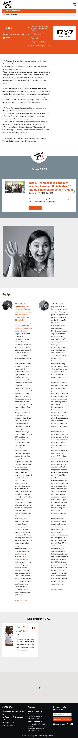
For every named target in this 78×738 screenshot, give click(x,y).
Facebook (34, 38)
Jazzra (15, 4)
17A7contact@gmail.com (40, 46)
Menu (75, 4)
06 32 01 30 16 (33, 731)
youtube (72, 724)
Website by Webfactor (47, 735)
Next (75, 191)
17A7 (39, 193)
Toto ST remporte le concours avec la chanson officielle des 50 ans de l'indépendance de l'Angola (51, 186)
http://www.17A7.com (40, 42)
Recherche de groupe (11, 11)
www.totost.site (21, 601)
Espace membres (10, 14)
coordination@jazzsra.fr (35, 716)
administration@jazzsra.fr (36, 728)
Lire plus (35, 208)
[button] (40, 688)
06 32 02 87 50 (33, 718)
